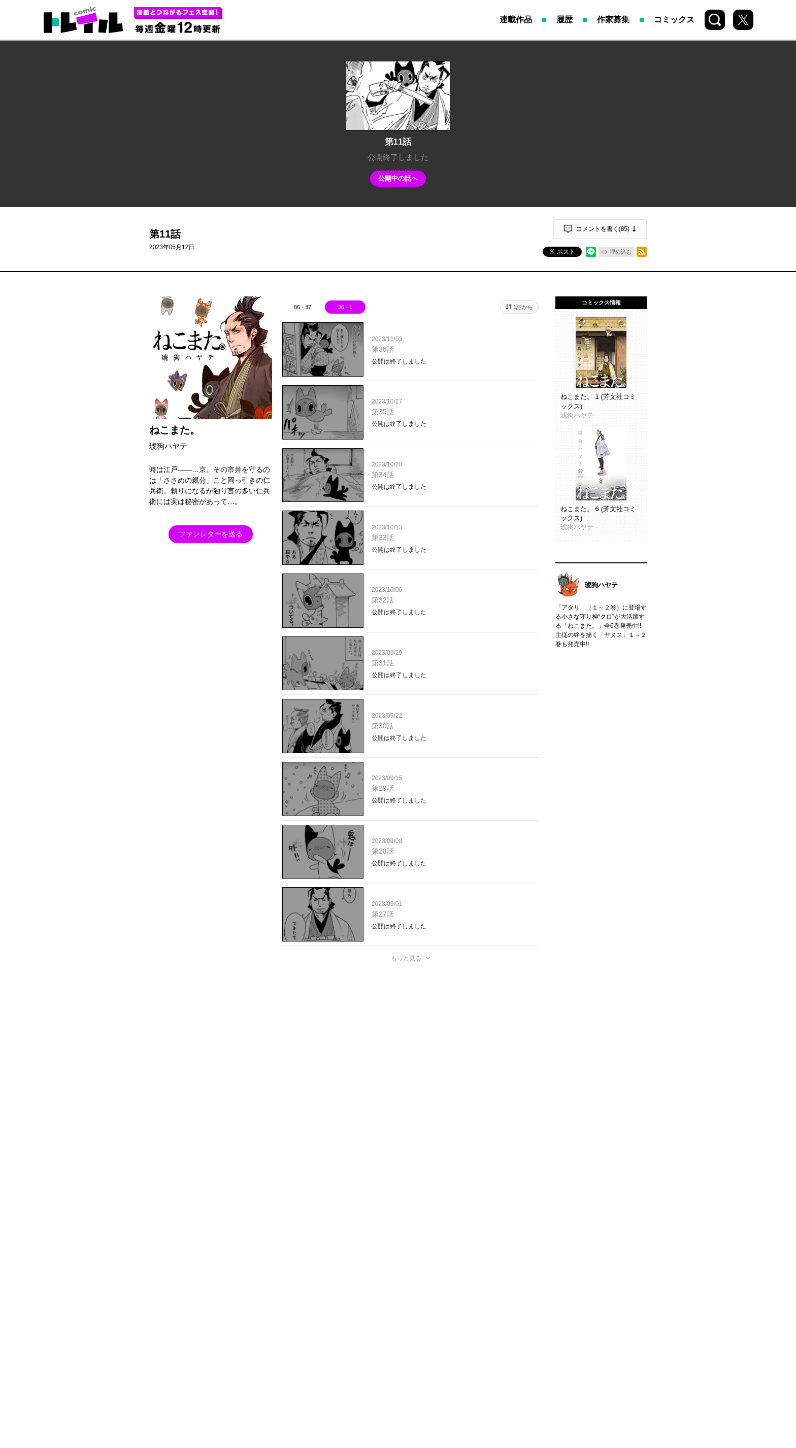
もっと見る (406, 958)
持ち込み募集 (322, 1263)
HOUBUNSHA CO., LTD (370, 1329)
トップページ (259, 1263)
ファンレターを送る (211, 534)
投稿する (410, 1106)
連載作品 (516, 19)
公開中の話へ (398, 178)
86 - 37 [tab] (302, 307)
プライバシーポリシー (522, 1263)
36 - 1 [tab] (345, 307)
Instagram (394, 1241)
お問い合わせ (445, 1263)
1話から (523, 307)
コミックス (674, 19)
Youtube (461, 1241)
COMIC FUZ (384, 1263)
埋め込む (621, 252)
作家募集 (613, 19)
